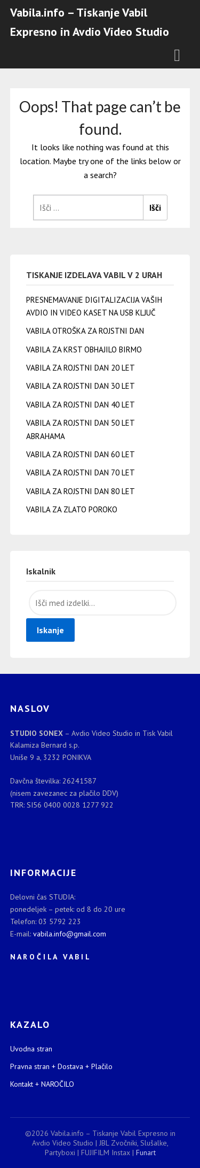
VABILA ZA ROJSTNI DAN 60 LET (80, 454)
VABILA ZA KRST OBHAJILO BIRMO (84, 349)
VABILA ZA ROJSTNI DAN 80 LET (80, 491)
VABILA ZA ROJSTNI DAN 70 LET (80, 472)
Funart (146, 1152)
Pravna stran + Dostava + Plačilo (61, 1066)
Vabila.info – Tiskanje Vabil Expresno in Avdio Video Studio (89, 22)
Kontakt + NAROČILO (42, 1084)
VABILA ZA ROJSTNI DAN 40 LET (80, 404)
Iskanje (50, 630)
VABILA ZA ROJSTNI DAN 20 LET (80, 368)
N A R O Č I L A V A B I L (50, 957)
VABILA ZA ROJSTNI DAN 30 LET (80, 386)
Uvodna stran (31, 1049)
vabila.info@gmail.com (69, 934)
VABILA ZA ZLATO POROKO (71, 509)
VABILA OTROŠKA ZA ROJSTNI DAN (85, 331)
